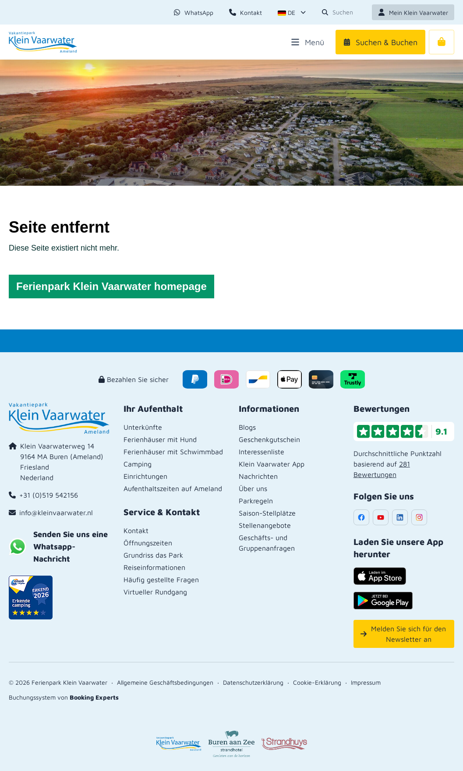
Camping (138, 464)
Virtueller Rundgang (155, 592)
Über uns (253, 488)
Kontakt (136, 530)
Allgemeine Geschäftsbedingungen (165, 682)
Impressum (366, 682)
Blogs (247, 427)
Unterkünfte (143, 427)
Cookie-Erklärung (317, 682)
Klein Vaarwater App (271, 464)
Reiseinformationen (154, 567)
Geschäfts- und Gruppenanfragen (267, 543)
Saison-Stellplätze (267, 513)
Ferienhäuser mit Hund (160, 439)
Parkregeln (256, 501)
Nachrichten (258, 476)
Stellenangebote (265, 525)
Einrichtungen (145, 476)
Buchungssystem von (64, 697)
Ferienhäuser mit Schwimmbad (173, 452)
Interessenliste (261, 452)
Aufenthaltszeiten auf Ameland (173, 488)
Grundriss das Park (153, 555)
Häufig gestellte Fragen (161, 580)
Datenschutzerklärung (253, 682)
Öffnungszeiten (148, 543)
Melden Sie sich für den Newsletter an (403, 634)
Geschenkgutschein (269, 439)
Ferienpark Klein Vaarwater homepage (111, 286)
